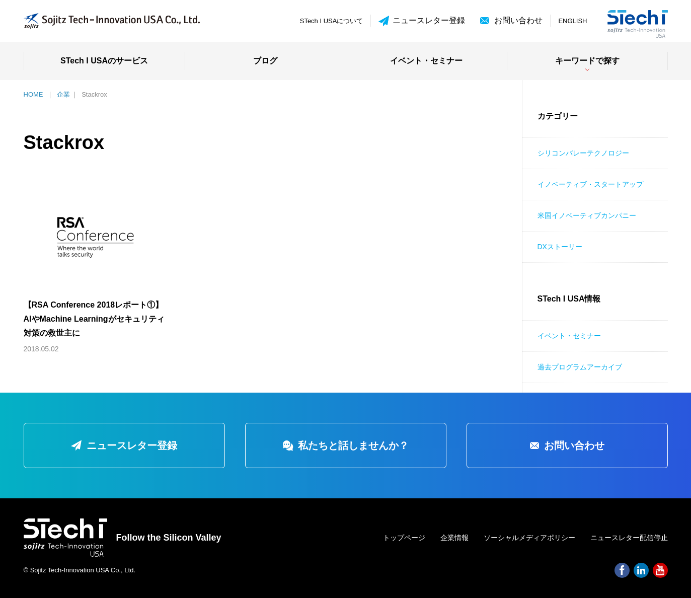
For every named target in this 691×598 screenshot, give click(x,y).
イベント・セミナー (426, 60)
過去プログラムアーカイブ (580, 367)
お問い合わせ (518, 20)
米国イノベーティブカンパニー (587, 215)
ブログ (265, 60)
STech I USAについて (331, 21)
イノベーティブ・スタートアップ (590, 184)
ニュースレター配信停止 (629, 538)
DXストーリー (560, 247)
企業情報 (454, 538)
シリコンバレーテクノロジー (583, 153)
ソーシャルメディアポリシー (529, 538)
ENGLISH (572, 21)
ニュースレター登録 (421, 21)
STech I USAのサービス (104, 60)
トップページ (404, 538)
